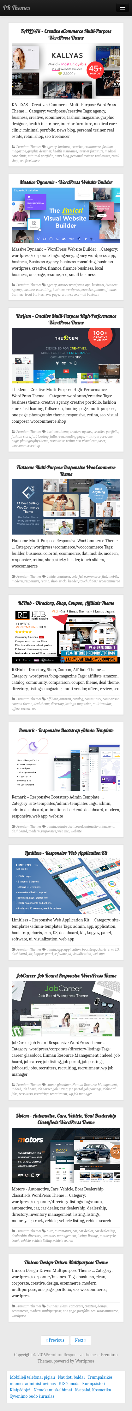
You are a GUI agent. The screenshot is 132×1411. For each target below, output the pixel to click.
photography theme (34, 441)
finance (99, 290)
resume (65, 294)
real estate (102, 156)
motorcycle (108, 1236)
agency (52, 147)
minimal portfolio (40, 156)
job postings (92, 1089)
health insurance (65, 151)
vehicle (26, 1241)
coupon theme (22, 704)
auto (50, 1231)
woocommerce (109, 581)
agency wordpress (71, 285)
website (76, 831)
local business (35, 294)
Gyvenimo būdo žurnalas (32, 1396)
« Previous (54, 1340)
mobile (113, 576)
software (60, 954)
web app (63, 831)
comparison (111, 699)
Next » (81, 1340)
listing (82, 1236)
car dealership (105, 1231)
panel (49, 954)
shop (54, 581)
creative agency (81, 432)
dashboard (19, 831)
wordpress (19, 1316)
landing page (74, 436)
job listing (60, 1089)
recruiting (41, 1094)
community (93, 699)
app (88, 285)
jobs (14, 1094)
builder (52, 576)
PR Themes (16, 8)
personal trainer (82, 156)
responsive (57, 441)
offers (16, 709)
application (72, 949)
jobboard (109, 1089)
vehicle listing (42, 1241)
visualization (82, 954)
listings (70, 704)
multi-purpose (96, 436)
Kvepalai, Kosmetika (93, 1390)
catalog (77, 699)
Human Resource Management (94, 1085)
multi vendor (102, 704)
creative (77, 147)
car (75, 1231)
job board (29, 1089)
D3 (117, 949)
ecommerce (92, 147)
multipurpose (52, 1311)
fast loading (40, 436)
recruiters (26, 1094)
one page (52, 294)
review (26, 709)
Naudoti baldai (71, 1377)
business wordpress (66, 290)
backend (108, 826)
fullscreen (57, 436)
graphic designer (39, 151)
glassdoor (64, 1085)
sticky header (68, 581)
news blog (62, 156)
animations (92, 826)
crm (111, 949)
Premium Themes (28, 147)
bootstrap (89, 949)
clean (64, 1306)
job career (45, 1089)
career (51, 1085)
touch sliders (89, 581)
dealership (19, 1236)
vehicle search (63, 1241)
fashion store (21, 436)
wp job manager (80, 1094)
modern (17, 581)
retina (70, 441)
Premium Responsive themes (72, 1354)
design (102, 1306)
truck (15, 1241)
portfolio (83, 1311)
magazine (84, 704)
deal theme (41, 704)
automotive (63, 1231)
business (64, 147)
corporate (76, 1306)
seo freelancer (30, 161)
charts (102, 949)
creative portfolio (106, 432)
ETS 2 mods (68, 1383)
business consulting (37, 290)
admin (51, 826)
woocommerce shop (26, 446)
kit (30, 954)
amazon (65, 699)
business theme (58, 432)
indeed (16, 1089)
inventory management (59, 1236)
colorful (77, 576)
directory (57, 704)
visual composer (93, 441)
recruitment (58, 1094)
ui (70, 954)
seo (74, 294)
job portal (76, 1089)
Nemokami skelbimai (52, 1390)
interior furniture (90, 151)
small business (88, 294)
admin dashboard (70, 826)
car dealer (86, 1231)
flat (104, 576)
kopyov (39, 954)
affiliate (52, 699)
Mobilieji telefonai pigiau (32, 1377)
